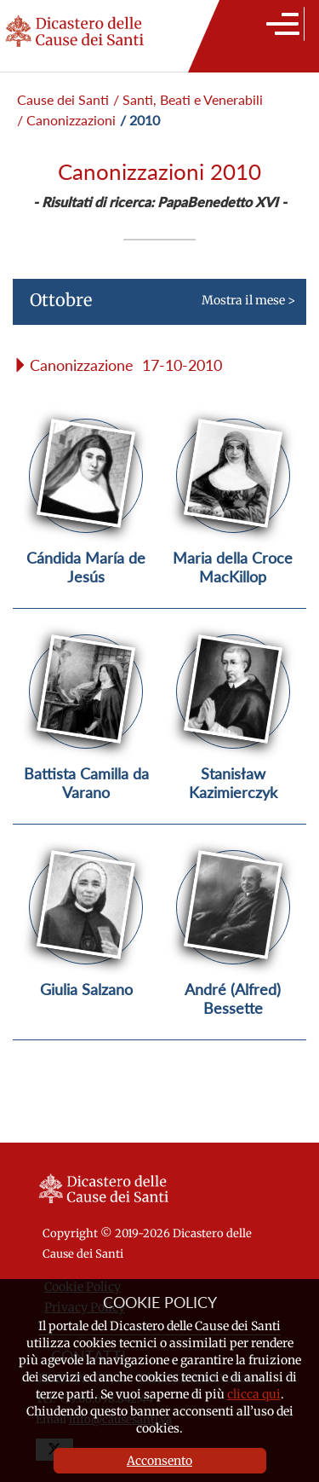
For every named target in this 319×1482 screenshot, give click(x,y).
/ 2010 (140, 120)
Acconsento (159, 1460)
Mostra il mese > (154, 307)
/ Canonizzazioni (66, 120)
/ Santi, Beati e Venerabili (188, 99)
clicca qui (254, 1394)
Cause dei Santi (63, 99)
